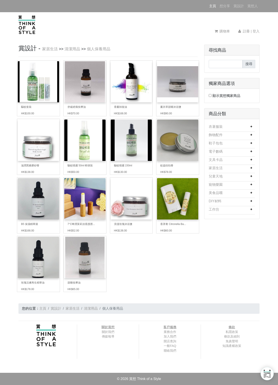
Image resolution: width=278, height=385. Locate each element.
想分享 (225, 6)
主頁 (213, 5)
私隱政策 (232, 332)
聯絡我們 (170, 350)
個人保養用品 (98, 49)
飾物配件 (216, 135)
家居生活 (50, 49)
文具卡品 (216, 160)
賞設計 (238, 6)
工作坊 (214, 209)
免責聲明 (232, 341)
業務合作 (170, 332)
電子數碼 (216, 151)
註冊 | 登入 (248, 31)
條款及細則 (232, 336)
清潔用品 (72, 49)
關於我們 (108, 332)
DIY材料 (215, 201)
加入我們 (170, 336)
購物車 (222, 31)
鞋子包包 (216, 143)
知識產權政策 (231, 346)
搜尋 (248, 64)
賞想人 (252, 6)
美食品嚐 (216, 193)
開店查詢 (170, 341)
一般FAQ (170, 346)
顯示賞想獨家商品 (226, 96)
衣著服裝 (216, 126)
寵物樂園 (216, 184)
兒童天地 (216, 176)
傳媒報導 (108, 336)
